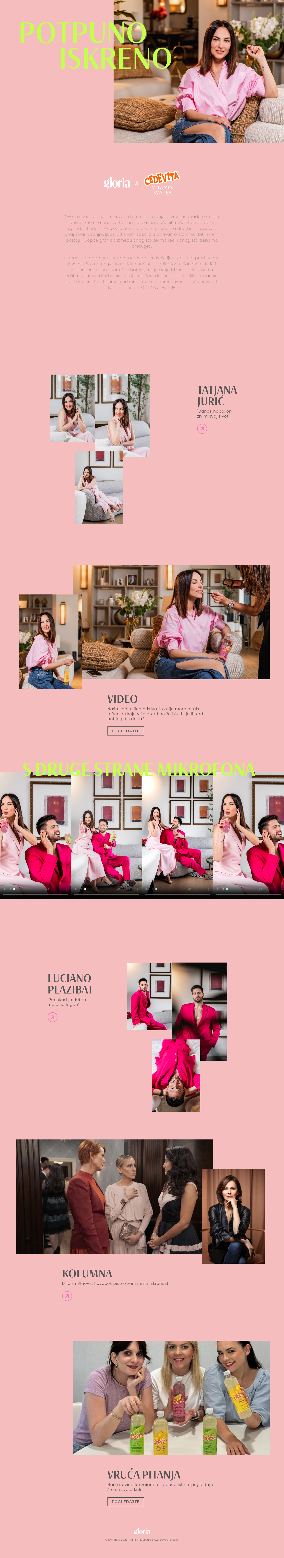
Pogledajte (126, 731)
